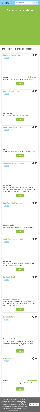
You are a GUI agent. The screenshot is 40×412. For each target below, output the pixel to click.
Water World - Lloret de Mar (13, 163)
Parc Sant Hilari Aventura (12, 203)
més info (20, 84)
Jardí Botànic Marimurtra (12, 127)
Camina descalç (8, 358)
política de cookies (14, 410)
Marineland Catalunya (11, 55)
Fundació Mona (9, 317)
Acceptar (34, 404)
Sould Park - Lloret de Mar (13, 239)
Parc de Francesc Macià (11, 91)
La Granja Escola (9, 277)
